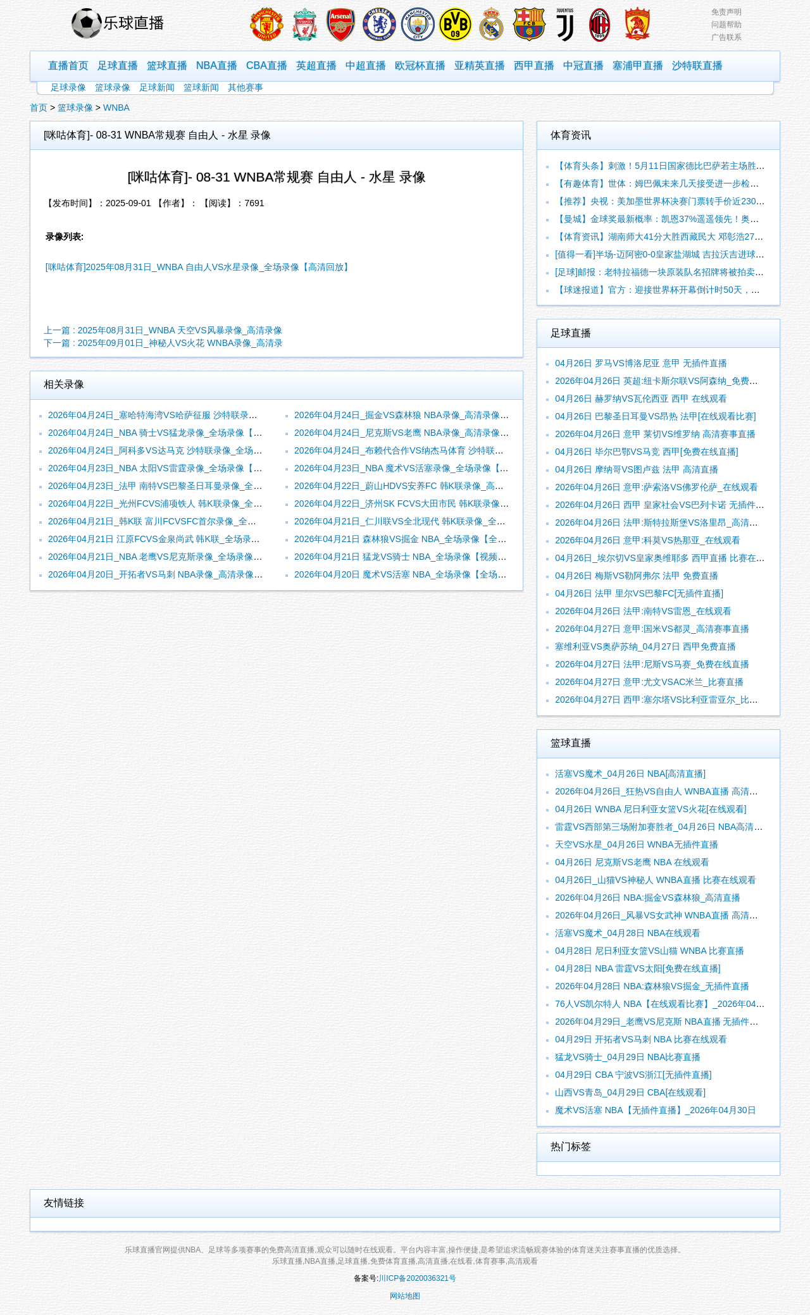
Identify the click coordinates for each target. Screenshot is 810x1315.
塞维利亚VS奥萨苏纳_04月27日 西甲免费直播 (645, 646)
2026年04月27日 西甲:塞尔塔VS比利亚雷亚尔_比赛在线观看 (674, 700)
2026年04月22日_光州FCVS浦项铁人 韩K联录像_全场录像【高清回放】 (190, 503)
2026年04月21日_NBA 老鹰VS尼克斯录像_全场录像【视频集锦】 (177, 557)
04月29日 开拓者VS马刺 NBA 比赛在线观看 (641, 1039)
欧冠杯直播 (420, 65)
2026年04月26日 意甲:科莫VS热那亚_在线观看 (647, 540)
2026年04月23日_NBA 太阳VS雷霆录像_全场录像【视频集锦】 (172, 468)
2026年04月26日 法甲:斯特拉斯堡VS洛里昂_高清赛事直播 (670, 522)
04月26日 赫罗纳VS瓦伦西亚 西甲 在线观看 (641, 398)
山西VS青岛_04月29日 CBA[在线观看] (630, 1092)
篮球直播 (167, 65)
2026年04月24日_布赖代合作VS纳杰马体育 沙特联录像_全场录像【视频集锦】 (450, 450)
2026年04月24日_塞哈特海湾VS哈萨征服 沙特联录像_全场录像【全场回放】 (199, 415)
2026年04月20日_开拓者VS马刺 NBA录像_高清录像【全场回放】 (177, 574)
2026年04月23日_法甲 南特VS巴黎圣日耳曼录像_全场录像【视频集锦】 (190, 486)
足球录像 (68, 87)
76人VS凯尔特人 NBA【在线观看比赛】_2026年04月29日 (669, 1004)
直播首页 (68, 65)
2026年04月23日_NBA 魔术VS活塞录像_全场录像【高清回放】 (419, 468)
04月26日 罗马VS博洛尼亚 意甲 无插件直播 (641, 363)
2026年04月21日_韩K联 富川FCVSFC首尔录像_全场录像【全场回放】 (187, 521)
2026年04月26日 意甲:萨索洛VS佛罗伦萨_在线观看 (656, 487)
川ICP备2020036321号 (417, 1278)
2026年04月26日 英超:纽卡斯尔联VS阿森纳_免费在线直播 (670, 381)
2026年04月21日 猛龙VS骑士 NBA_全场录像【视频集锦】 (409, 557)
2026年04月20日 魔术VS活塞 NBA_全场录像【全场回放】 (409, 574)
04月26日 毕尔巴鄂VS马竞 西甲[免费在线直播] (646, 452)
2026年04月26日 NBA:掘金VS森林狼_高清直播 (647, 897)
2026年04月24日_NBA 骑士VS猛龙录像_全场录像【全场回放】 (172, 433)
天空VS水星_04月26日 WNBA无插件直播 (636, 844)
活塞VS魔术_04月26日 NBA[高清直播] (630, 774)
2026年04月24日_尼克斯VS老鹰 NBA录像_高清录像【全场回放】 (423, 433)
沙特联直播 (697, 65)
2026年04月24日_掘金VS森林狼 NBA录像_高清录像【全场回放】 (423, 415)
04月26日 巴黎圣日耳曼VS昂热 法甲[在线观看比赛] (655, 416)
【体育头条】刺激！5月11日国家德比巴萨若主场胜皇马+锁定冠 (680, 166)
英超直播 (316, 65)
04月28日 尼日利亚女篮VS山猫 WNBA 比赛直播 (649, 951)
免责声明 (726, 12)
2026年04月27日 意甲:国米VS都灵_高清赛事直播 (652, 629)
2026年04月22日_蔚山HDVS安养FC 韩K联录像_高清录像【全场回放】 (434, 486)
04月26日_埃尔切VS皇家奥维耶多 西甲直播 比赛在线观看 (668, 558)
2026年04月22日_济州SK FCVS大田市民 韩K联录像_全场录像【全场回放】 (444, 503)
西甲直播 (534, 65)
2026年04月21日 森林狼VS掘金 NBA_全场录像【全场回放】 (413, 539)
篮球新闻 (201, 87)
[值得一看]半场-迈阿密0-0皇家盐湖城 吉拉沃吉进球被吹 (664, 254)
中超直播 (366, 65)
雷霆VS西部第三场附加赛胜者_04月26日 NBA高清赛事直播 (672, 827)
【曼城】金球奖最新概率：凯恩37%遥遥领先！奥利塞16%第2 (677, 219)
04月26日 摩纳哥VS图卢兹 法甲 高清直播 (636, 469)
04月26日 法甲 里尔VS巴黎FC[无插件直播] (639, 593)
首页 (38, 107)
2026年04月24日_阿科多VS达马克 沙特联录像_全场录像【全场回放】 (186, 450)
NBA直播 (216, 65)
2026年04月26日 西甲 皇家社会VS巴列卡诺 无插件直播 (664, 505)
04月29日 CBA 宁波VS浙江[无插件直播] (633, 1075)
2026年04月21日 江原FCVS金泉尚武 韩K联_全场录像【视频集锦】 (180, 539)
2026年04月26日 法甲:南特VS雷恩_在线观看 (643, 611)
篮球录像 (112, 87)
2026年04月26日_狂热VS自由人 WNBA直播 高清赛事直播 (670, 791)
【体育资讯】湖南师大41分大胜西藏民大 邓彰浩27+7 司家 (670, 237)
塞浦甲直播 (638, 65)
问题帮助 (726, 24)
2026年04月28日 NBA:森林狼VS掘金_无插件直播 (652, 986)
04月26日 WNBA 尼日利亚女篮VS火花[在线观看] (651, 809)
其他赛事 (245, 87)
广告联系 (726, 37)
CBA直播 (266, 65)
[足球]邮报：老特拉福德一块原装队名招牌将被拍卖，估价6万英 (679, 272)
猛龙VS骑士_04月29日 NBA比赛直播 (628, 1057)
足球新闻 (157, 87)
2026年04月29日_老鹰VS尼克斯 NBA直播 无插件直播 (661, 1021)
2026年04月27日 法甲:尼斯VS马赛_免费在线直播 (652, 664)
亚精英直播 (479, 65)
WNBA (116, 107)
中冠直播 (583, 65)
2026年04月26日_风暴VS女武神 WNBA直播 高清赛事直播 (670, 915)
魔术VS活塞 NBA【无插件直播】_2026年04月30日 (655, 1110)
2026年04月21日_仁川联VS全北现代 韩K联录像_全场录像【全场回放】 (435, 521)
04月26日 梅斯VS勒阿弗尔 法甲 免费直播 (636, 576)
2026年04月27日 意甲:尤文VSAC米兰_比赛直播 (649, 682)
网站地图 (405, 1296)
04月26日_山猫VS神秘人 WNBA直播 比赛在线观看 (655, 880)
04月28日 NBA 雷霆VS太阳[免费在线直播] (637, 968)
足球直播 (117, 65)
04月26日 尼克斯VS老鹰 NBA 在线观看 (632, 862)
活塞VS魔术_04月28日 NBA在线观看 (628, 933)
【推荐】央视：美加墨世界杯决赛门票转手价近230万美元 (668, 201)
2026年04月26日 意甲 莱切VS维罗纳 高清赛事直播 (655, 434)
